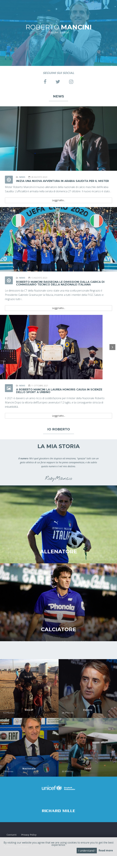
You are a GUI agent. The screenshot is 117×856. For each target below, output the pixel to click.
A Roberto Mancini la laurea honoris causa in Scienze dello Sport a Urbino (59, 391)
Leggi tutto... (58, 200)
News (22, 177)
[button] (5, 347)
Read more (106, 850)
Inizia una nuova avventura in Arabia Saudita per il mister (62, 181)
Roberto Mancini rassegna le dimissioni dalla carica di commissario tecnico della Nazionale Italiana (60, 283)
